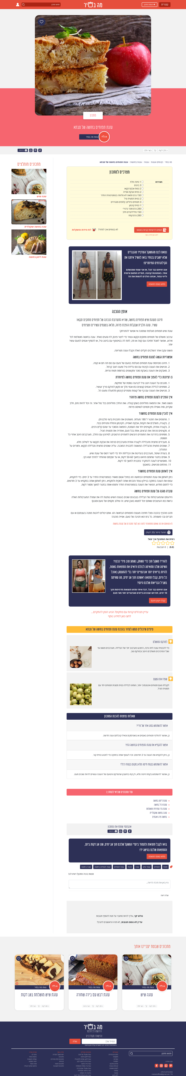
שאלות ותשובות (32, 1059)
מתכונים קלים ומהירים (57, 1059)
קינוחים (61, 1061)
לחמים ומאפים (114, 1068)
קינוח (130, 867)
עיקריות (116, 1059)
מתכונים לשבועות (58, 1066)
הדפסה (23, 150)
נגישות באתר (33, 1057)
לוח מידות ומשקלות (84, 229)
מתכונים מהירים (113, 1054)
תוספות (116, 1061)
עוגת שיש (146, 867)
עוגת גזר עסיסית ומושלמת (83, 1066)
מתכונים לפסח (59, 1064)
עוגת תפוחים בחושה (102, 867)
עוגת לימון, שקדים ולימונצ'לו (83, 1059)
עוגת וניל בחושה (86, 1064)
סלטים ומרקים (114, 1064)
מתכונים (61, 1057)
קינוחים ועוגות (113, 1066)
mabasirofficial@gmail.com (161, 1074)
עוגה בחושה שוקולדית (84, 1070)
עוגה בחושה (86, 867)
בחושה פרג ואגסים (85, 1073)
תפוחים (157, 867)
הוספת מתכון (149, 4)
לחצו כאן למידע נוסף (151, 235)
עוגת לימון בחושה (86, 1057)
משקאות (115, 1057)
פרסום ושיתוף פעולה (30, 1066)
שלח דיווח (165, 895)
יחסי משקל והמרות (58, 1054)
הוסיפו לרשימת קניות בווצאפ (152, 230)
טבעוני (116, 1073)
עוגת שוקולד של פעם (84, 1054)
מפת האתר (33, 1064)
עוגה (137, 867)
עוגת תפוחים (119, 867)
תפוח (165, 867)
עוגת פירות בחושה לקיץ (84, 1061)
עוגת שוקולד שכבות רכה (84, 1068)
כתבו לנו (34, 1054)
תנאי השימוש (33, 1061)
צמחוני (116, 1070)
